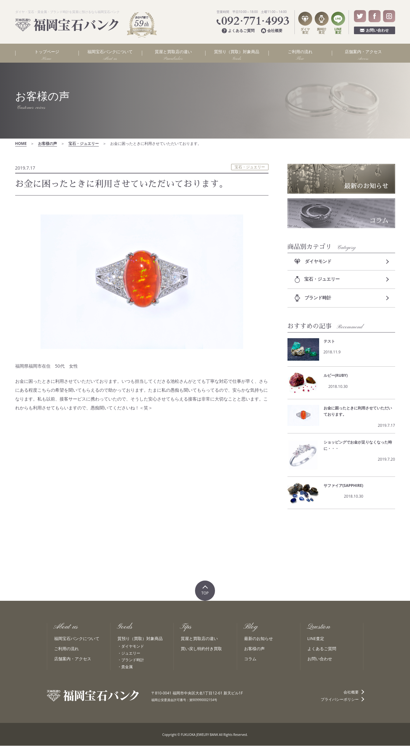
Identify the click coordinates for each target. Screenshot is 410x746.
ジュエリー (130, 653)
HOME (21, 143)
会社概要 (271, 30)
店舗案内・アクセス (72, 659)
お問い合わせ (374, 30)
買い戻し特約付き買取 (201, 649)
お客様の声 (47, 143)
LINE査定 (315, 639)
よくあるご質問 (238, 30)
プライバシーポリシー (340, 700)
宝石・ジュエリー (83, 143)
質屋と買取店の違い (199, 639)
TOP (205, 593)
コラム (250, 659)
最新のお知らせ (258, 639)
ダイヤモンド (313, 261)
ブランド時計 (313, 298)
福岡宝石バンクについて (76, 639)
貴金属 (127, 667)
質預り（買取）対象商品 (140, 639)
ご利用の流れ (66, 649)
